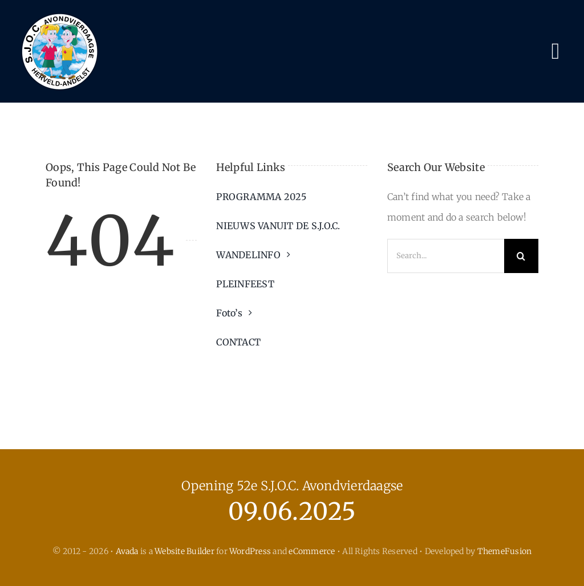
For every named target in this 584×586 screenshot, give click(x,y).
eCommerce (312, 551)
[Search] (521, 256)
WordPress (250, 551)
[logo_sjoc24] (60, 13)
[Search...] (445, 256)
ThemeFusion (504, 551)
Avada (127, 551)
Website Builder (184, 551)
